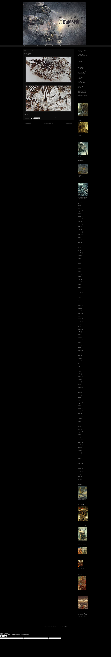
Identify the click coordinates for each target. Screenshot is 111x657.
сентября (80, 221)
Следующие (27, 123)
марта (79, 208)
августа (79, 224)
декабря (79, 213)
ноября (79, 216)
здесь (83, 86)
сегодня (27, 54)
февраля (80, 210)
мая (78, 247)
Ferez (80, 566)
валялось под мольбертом (52, 118)
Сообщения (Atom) (52, 128)
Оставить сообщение (50, 45)
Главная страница (29, 45)
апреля (79, 205)
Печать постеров (64, 45)
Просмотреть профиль (81, 569)
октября (79, 218)
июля (79, 255)
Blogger (65, 626)
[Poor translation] (5, 636)
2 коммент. (26, 118)
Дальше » (26, 114)
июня (79, 258)
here (79, 56)
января (79, 237)
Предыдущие (69, 123)
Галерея (39, 45)
